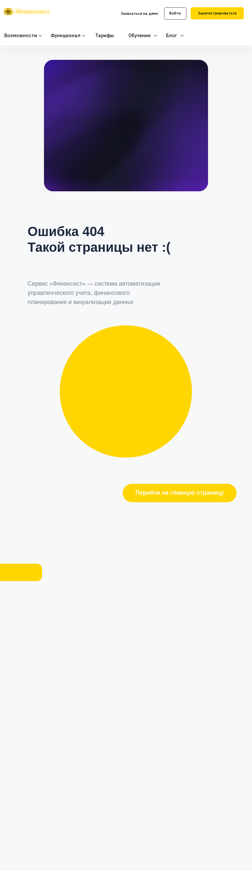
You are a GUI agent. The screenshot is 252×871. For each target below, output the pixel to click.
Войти (175, 13)
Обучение (139, 35)
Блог (171, 35)
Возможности (20, 35)
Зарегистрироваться (217, 13)
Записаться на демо (139, 13)
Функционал (65, 35)
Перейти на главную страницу (180, 492)
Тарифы (104, 35)
